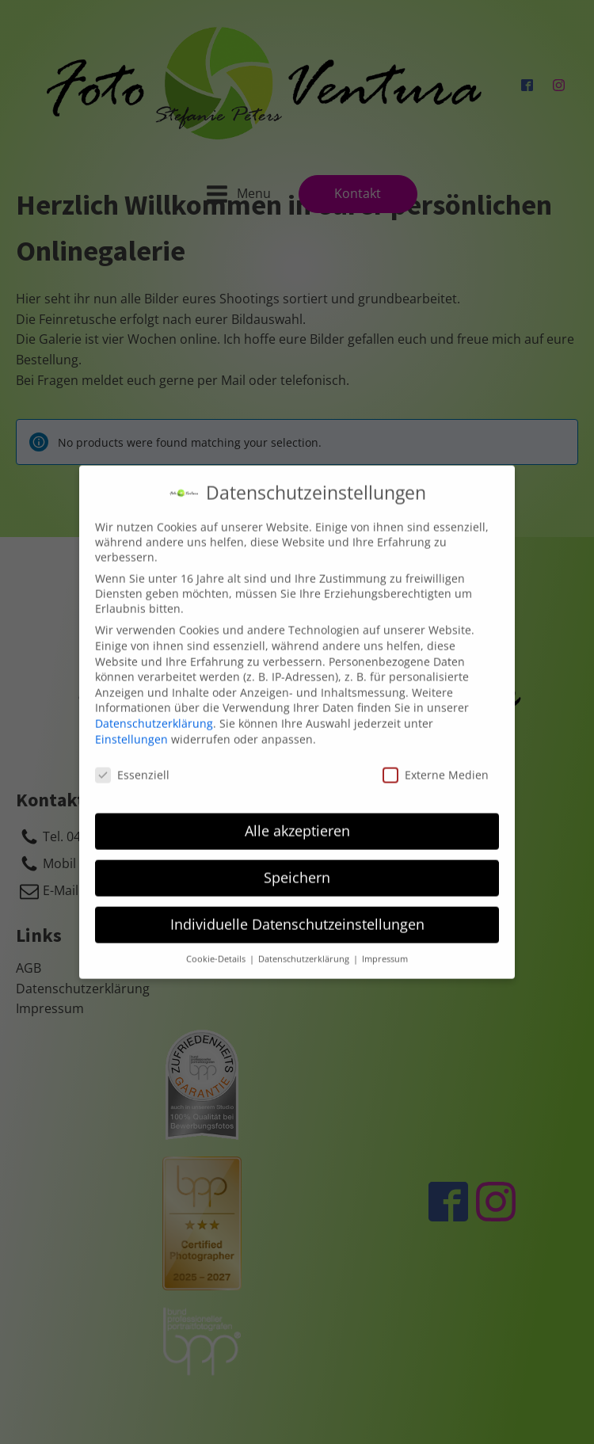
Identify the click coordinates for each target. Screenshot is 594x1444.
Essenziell (132, 763)
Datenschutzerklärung (154, 710)
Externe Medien (436, 763)
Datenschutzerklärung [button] (305, 946)
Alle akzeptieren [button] (297, 818)
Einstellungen (131, 726)
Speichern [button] (297, 864)
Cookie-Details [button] (217, 946)
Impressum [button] (385, 946)
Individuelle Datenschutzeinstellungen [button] (297, 911)
